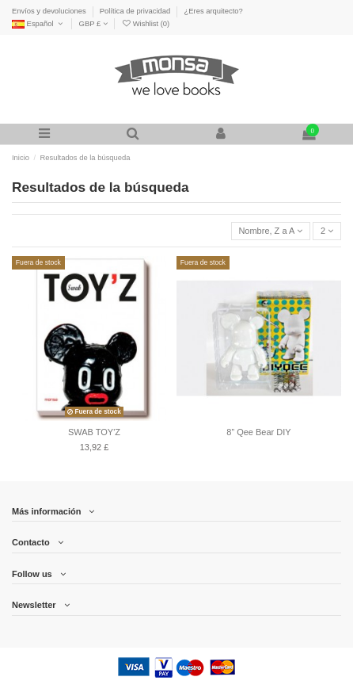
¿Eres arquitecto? (213, 10)
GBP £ (93, 23)
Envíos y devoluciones (50, 10)
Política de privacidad (136, 10)
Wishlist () (145, 23)
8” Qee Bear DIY (258, 432)
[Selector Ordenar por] (271, 231)
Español (38, 23)
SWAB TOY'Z (94, 432)
